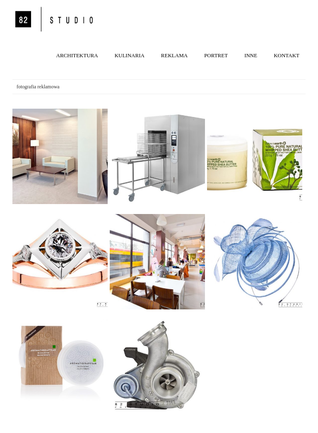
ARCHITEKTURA (77, 55)
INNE (250, 55)
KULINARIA (130, 55)
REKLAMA (174, 55)
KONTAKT (286, 55)
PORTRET (216, 55)
